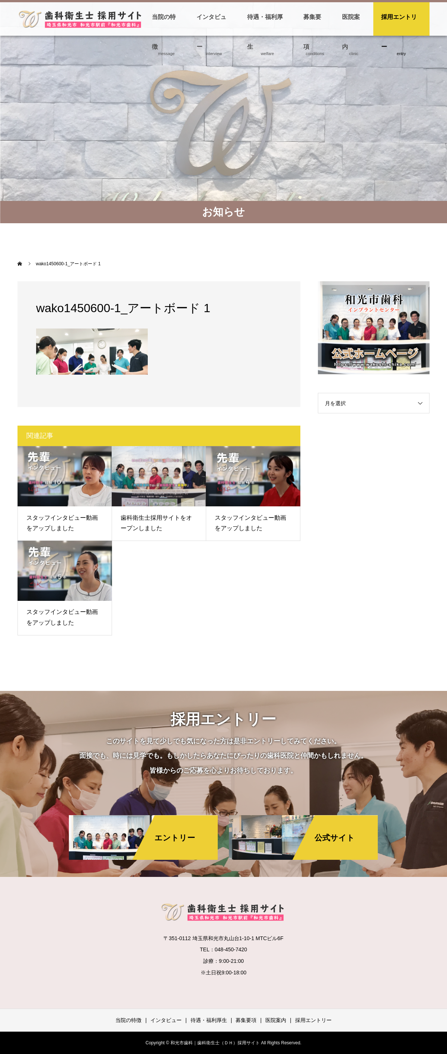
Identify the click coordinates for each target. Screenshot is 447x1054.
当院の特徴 (164, 25)
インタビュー (211, 25)
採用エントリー (399, 25)
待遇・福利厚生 (265, 25)
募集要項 (312, 25)
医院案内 (351, 25)
